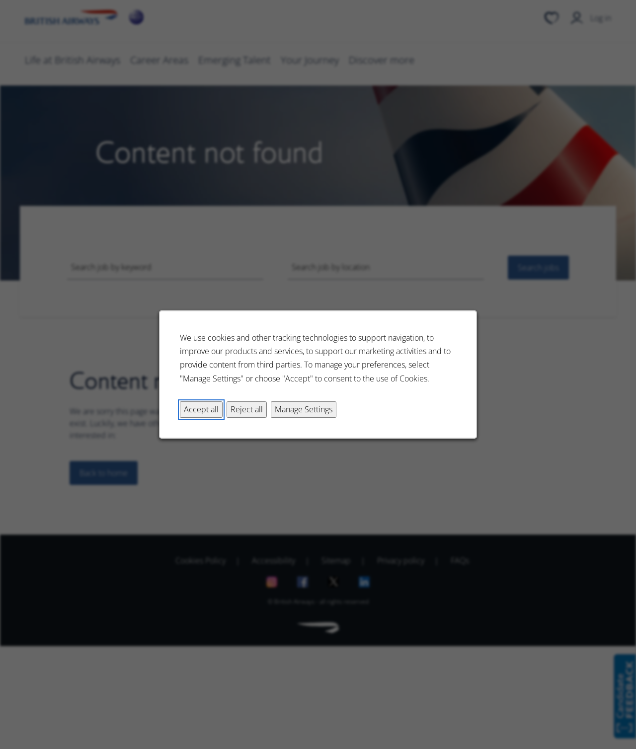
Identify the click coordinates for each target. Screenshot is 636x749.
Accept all (201, 409)
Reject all (247, 409)
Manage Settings (303, 409)
